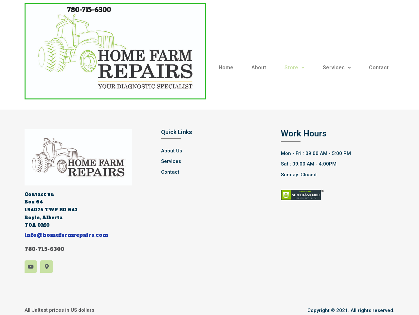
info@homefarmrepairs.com (66, 235)
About (258, 67)
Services (337, 67)
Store (294, 67)
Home (226, 67)
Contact (379, 67)
